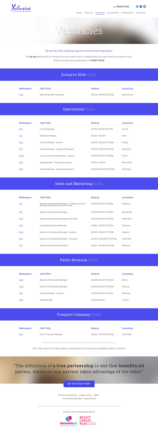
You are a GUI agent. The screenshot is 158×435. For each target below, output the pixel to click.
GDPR (96, 395)
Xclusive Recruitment (21, 8)
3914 (20, 136)
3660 (21, 225)
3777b (21, 286)
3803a (21, 156)
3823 (21, 219)
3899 (21, 293)
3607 (21, 162)
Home (79, 12)
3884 (21, 300)
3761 (20, 245)
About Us (89, 12)
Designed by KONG (90, 398)
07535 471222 (122, 6)
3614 (21, 239)
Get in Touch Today (79, 384)
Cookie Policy (85, 395)
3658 (21, 142)
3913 (20, 212)
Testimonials (127, 12)
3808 (21, 280)
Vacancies (100, 12)
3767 (21, 149)
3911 (20, 203)
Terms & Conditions (67, 395)
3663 (21, 169)
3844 (21, 232)
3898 (21, 94)
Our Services (113, 12)
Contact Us (141, 12)
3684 (21, 334)
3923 (21, 129)
